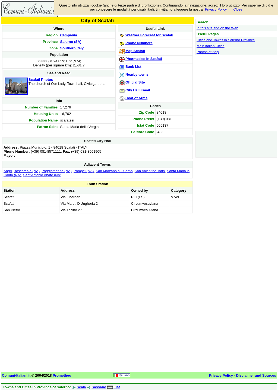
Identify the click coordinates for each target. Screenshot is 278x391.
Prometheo (62, 375)
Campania (68, 35)
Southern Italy (72, 48)
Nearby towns (137, 74)
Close (237, 9)
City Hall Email (137, 90)
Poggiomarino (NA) (57, 171)
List (116, 387)
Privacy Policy (216, 9)
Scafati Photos (41, 80)
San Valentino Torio (150, 171)
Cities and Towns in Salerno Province (226, 40)
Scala (81, 387)
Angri (8, 171)
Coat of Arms (136, 98)
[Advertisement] (97, 253)
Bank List (133, 67)
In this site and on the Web (217, 28)
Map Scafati (135, 51)
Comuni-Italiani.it (16, 375)
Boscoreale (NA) (27, 171)
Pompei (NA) (84, 171)
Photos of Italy (208, 52)
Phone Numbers (139, 43)
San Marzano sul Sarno (114, 171)
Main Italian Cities (211, 46)
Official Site (135, 82)
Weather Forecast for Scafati (149, 35)
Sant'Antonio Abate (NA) (42, 175)
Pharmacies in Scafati (143, 59)
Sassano (99, 387)
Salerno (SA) (70, 42)
